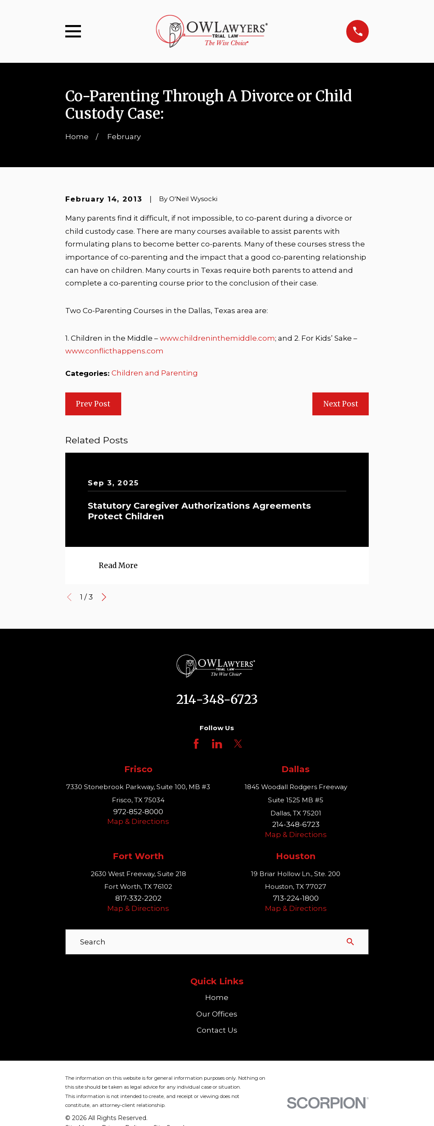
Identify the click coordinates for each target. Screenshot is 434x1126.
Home (216, 997)
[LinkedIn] (217, 744)
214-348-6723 (217, 699)
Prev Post (93, 404)
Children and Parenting (154, 373)
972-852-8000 (138, 811)
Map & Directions (138, 821)
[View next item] (104, 597)
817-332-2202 (138, 898)
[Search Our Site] (350, 941)
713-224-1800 (296, 898)
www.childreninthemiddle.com (217, 338)
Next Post (340, 404)
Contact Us (217, 1030)
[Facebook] (196, 744)
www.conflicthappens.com (114, 351)
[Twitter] (238, 744)
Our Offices (216, 1014)
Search (93, 942)
